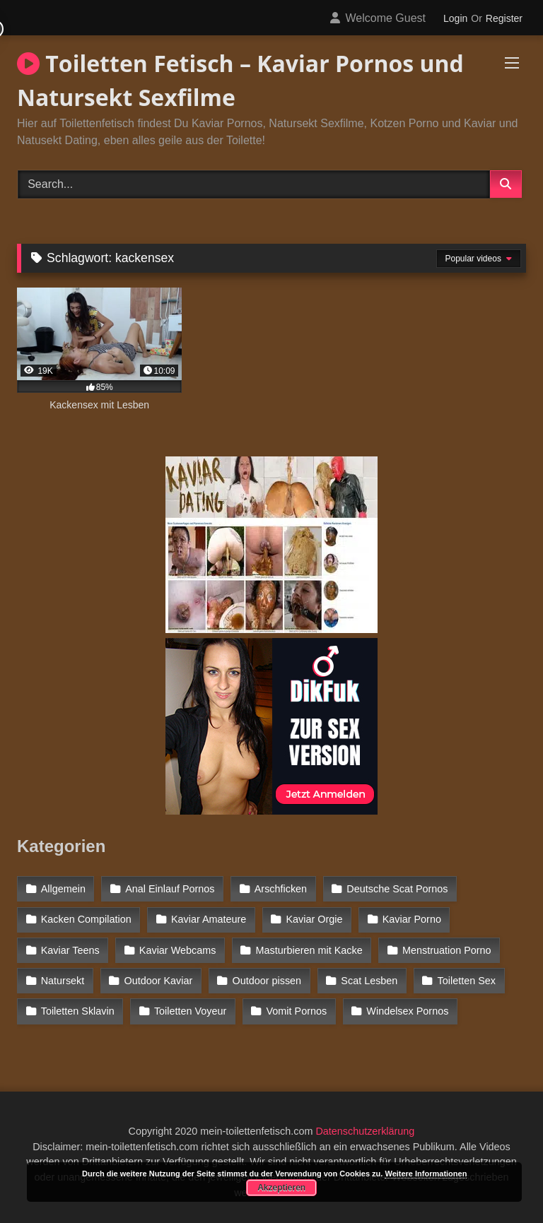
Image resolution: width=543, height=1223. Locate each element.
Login (455, 18)
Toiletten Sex (467, 980)
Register (504, 18)
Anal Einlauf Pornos (169, 888)
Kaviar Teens (70, 950)
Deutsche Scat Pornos (397, 888)
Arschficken (281, 888)
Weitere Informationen (426, 1173)
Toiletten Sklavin (78, 1011)
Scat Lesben (369, 980)
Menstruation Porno (446, 950)
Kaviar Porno (412, 919)
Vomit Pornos (297, 1011)
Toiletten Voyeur (190, 1011)
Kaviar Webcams (177, 950)
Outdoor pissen (267, 980)
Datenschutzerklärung (364, 1131)
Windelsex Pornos (407, 1011)
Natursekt (63, 980)
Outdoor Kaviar (158, 980)
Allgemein (63, 888)
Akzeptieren (281, 1188)
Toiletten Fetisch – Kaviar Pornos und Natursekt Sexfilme (240, 80)
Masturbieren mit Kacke (309, 950)
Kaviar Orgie (314, 919)
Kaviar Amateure (208, 919)
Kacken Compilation (86, 919)
